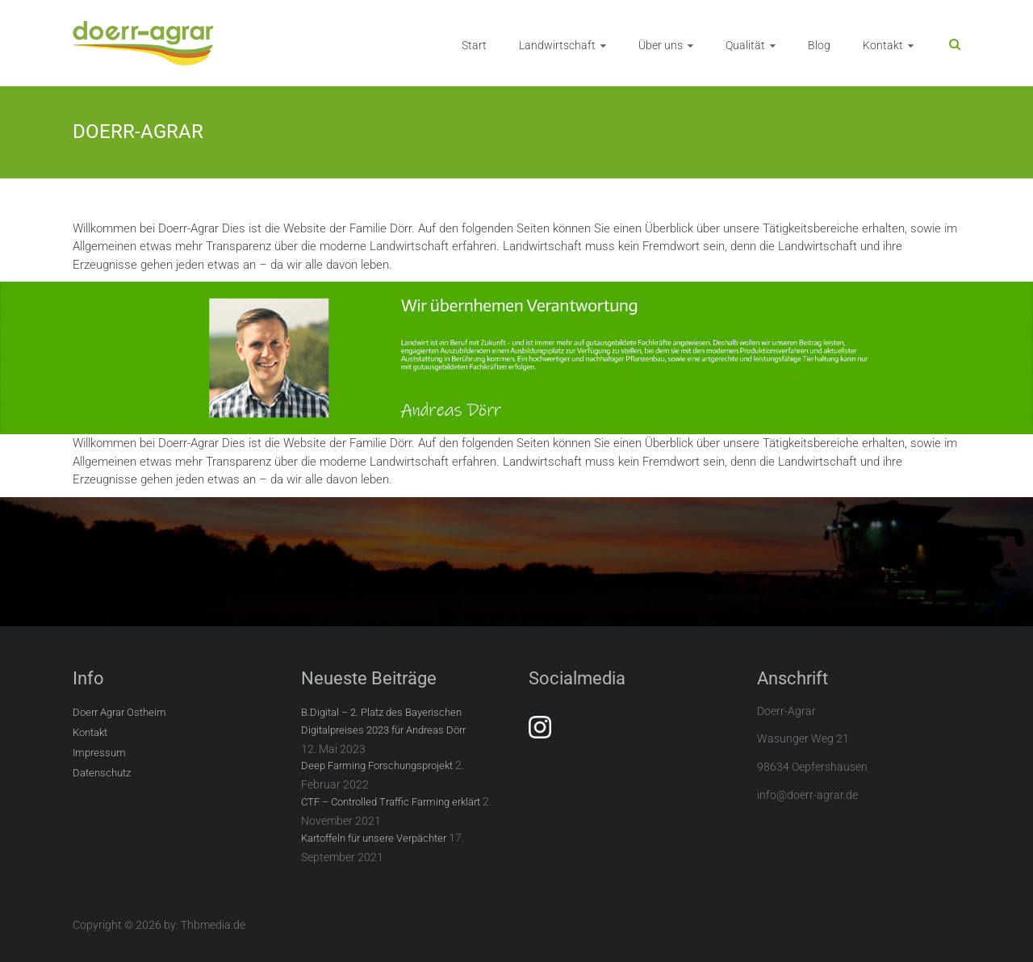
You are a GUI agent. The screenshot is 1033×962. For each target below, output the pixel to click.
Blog (819, 45)
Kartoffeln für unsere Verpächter (373, 838)
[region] (516, 358)
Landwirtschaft (557, 45)
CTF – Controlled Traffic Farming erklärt (390, 802)
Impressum (99, 753)
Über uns (660, 45)
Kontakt (883, 45)
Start (474, 45)
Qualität (745, 45)
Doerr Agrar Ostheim (119, 712)
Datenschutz (102, 773)
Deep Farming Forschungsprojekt (377, 765)
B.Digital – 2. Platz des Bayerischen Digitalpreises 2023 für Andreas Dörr (383, 721)
